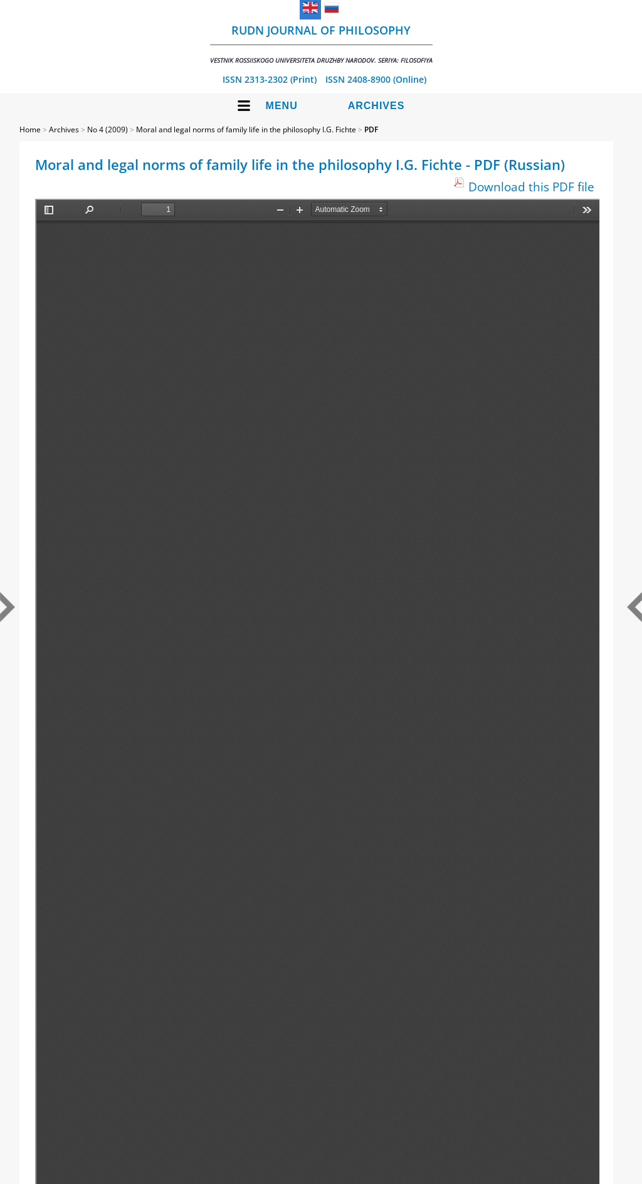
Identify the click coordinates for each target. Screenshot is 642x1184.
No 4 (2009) (107, 129)
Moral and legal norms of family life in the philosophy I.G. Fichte (246, 129)
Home (30, 129)
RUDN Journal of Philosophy (321, 44)
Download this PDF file (531, 186)
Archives (376, 105)
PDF (371, 129)
